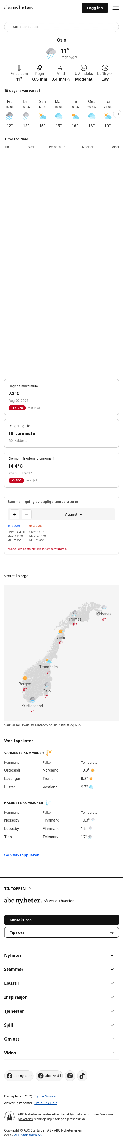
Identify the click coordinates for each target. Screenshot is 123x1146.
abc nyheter (19, 1076)
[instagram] (70, 1075)
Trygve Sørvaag (45, 1096)
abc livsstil (49, 1076)
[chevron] (86, 955)
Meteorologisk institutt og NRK (58, 725)
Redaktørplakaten (74, 1114)
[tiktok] (82, 1075)
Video (10, 1053)
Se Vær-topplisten (22, 855)
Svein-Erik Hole (45, 1103)
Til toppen (17, 888)
